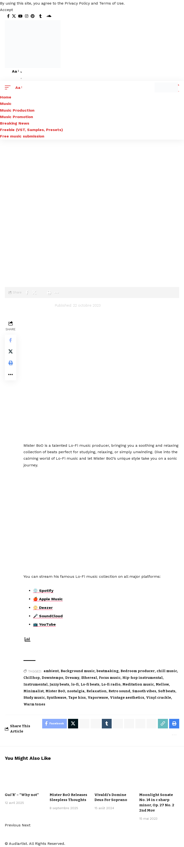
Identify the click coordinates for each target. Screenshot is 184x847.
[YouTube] (20, 16)
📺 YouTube (44, 624)
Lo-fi (47, 261)
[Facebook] (8, 16)
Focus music (110, 678)
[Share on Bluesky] (140, 723)
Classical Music (109, 786)
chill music (167, 671)
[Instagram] (26, 16)
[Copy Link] (163, 723)
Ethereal (89, 678)
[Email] (41, 292)
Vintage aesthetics (127, 698)
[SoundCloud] (48, 16)
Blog (21, 261)
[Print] (49, 292)
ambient (51, 671)
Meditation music (138, 684)
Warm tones (34, 704)
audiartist (44, 305)
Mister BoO (35, 269)
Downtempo (52, 678)
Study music (34, 698)
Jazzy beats (59, 684)
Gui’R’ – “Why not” (22, 795)
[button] (6, 9)
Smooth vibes (144, 691)
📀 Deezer (43, 607)
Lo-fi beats (90, 684)
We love (14, 786)
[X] (14, 16)
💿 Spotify (43, 590)
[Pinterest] (32, 16)
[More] (56, 292)
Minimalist (33, 691)
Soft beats (166, 691)
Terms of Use (111, 3)
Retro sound (119, 691)
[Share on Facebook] (26, 292)
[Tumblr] (40, 16)
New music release (23, 783)
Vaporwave (98, 698)
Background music (78, 671)
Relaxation (96, 691)
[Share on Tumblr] (107, 723)
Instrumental (35, 684)
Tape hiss (77, 698)
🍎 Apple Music (48, 599)
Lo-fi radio (111, 684)
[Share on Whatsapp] (84, 723)
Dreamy (72, 678)
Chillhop (31, 678)
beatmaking (108, 671)
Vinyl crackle (158, 698)
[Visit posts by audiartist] (19, 309)
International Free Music (157, 781)
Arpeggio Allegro (111, 779)
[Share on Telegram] (118, 723)
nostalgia (76, 691)
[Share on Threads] (129, 723)
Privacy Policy (77, 3)
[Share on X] (34, 292)
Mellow (162, 684)
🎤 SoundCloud (48, 616)
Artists (11, 269)
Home (9, 261)
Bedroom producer (138, 671)
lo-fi (75, 684)
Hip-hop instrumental (142, 678)
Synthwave (56, 698)
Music (34, 261)
